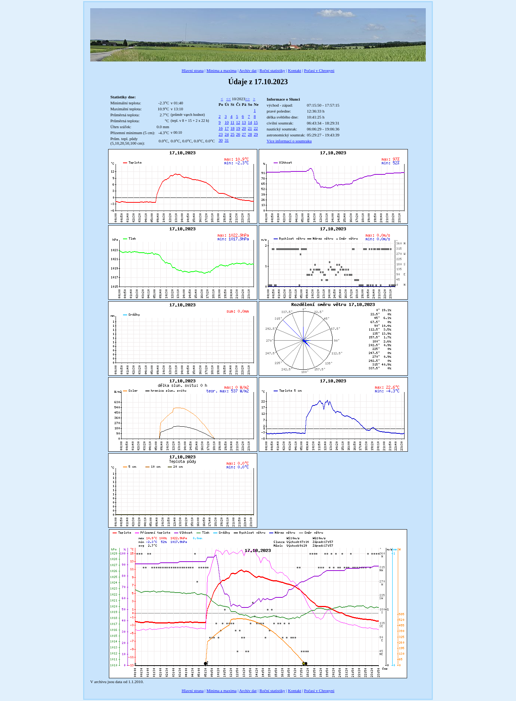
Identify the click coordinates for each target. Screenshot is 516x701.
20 (244, 128)
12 (238, 122)
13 (244, 122)
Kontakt (294, 70)
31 (226, 140)
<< (228, 99)
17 (226, 128)
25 (232, 134)
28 (250, 134)
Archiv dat (248, 70)
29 (256, 134)
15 (256, 122)
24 (226, 134)
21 (250, 128)
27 (244, 134)
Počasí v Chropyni (319, 70)
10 (226, 122)
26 (238, 134)
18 (232, 128)
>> (247, 99)
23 (220, 134)
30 (220, 140)
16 (220, 128)
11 (232, 122)
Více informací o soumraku (289, 141)
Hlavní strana (193, 70)
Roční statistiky (272, 70)
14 (250, 122)
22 (256, 128)
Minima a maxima (222, 70)
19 (238, 128)
